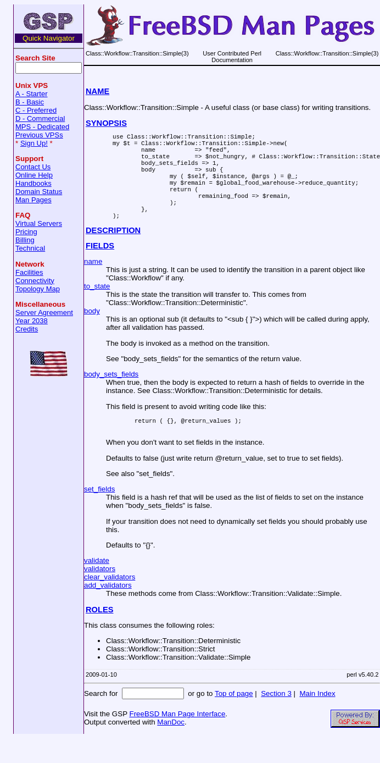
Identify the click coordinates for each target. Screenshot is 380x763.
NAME (97, 91)
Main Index (317, 718)
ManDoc (171, 747)
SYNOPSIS (106, 123)
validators (99, 593)
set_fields (99, 514)
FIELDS (100, 267)
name (93, 283)
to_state (97, 307)
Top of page (234, 718)
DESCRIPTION (113, 251)
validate (96, 585)
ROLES (100, 634)
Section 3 (276, 718)
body (92, 332)
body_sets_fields (111, 395)
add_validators (108, 610)
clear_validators (109, 602)
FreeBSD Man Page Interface (177, 738)
